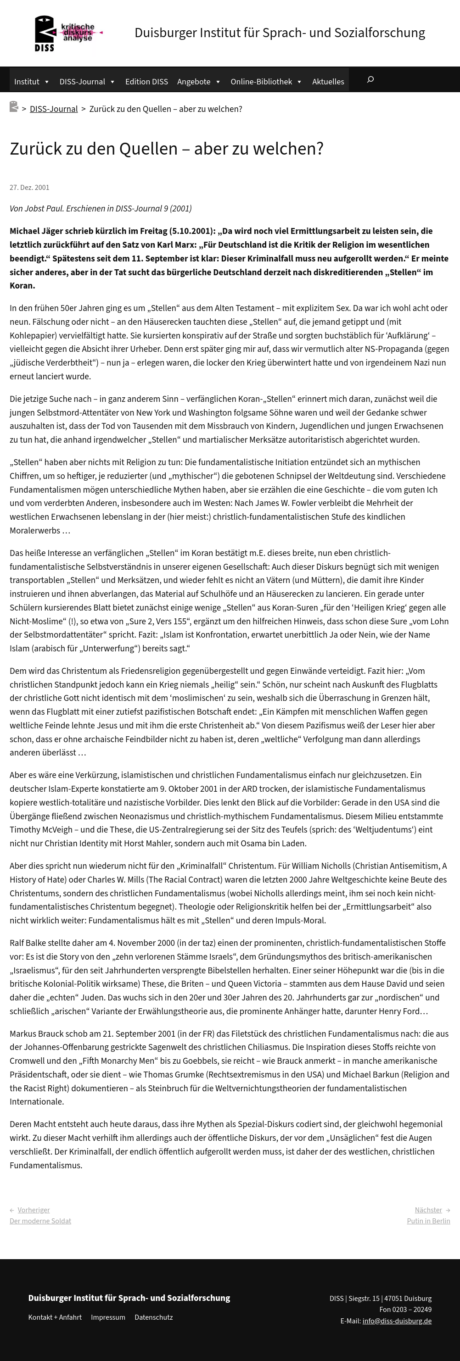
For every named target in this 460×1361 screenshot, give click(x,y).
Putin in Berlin (428, 1221)
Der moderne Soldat (40, 1221)
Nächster (428, 1210)
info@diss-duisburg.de (397, 1321)
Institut (32, 80)
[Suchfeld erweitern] (370, 79)
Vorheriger (34, 1210)
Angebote (199, 80)
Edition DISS (146, 82)
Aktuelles (328, 82)
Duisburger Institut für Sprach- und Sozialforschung (280, 33)
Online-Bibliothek (267, 80)
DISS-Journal (88, 80)
